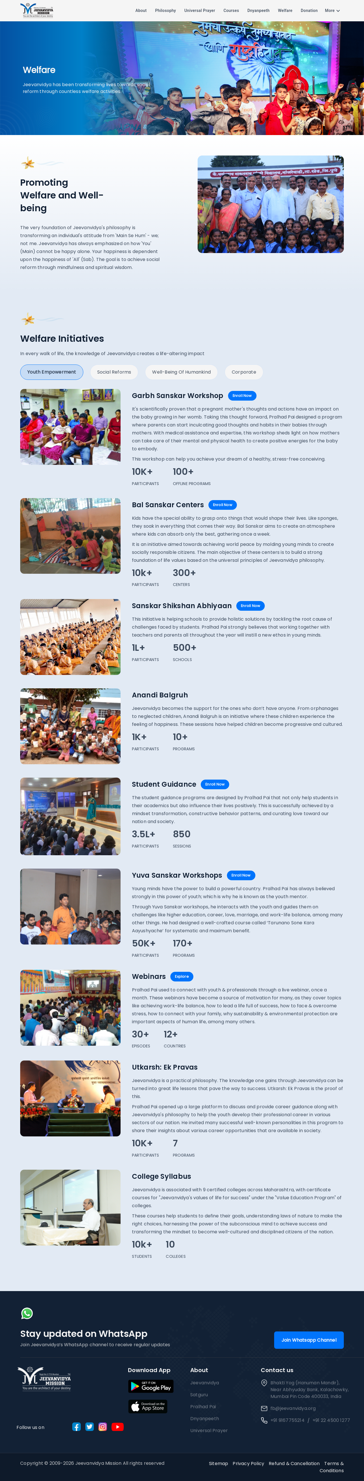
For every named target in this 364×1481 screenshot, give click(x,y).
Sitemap (218, 1463)
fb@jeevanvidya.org (288, 1408)
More (333, 10)
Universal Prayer (199, 11)
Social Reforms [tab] (114, 372)
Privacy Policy (248, 1463)
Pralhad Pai (203, 1406)
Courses (231, 11)
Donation (309, 11)
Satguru (199, 1394)
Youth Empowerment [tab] (51, 372)
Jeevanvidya (204, 1382)
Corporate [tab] (244, 372)
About (141, 11)
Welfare (285, 11)
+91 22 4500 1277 (331, 1420)
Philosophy (165, 11)
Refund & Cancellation (294, 1463)
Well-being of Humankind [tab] (181, 372)
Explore (182, 976)
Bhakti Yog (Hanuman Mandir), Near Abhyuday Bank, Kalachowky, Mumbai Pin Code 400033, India (305, 1389)
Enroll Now (242, 395)
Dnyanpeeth (258, 11)
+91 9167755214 (287, 1420)
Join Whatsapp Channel (309, 1340)
